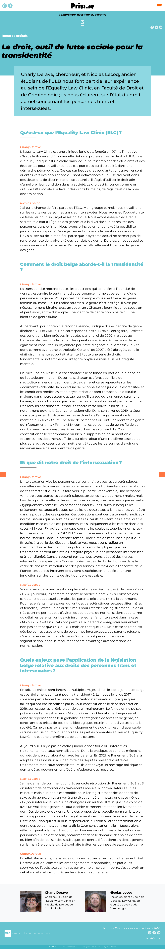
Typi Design (111, 947)
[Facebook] (10, 5)
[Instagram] (4, 5)
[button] (159, 5)
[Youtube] (158, 932)
